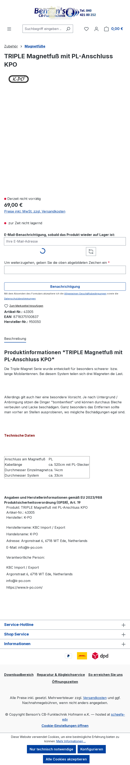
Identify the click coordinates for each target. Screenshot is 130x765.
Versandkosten (95, 698)
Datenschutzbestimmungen (20, 298)
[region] (65, 144)
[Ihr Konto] (96, 29)
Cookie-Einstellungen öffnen (65, 726)
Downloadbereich (19, 675)
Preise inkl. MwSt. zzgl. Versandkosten (34, 211)
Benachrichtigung (65, 286)
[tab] (15, 339)
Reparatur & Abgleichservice (61, 675)
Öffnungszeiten (65, 682)
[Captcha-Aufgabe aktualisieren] (91, 251)
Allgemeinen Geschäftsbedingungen (85, 293)
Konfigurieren (91, 749)
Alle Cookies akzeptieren (66, 759)
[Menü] (9, 29)
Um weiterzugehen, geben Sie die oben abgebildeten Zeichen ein (57, 262)
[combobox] (43, 29)
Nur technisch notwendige (51, 749)
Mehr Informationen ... (71, 741)
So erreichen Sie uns (105, 675)
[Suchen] (68, 29)
